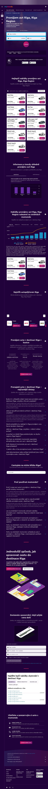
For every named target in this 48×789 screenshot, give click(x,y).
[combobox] (12, 30)
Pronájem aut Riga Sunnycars (14, 691)
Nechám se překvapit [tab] (13, 684)
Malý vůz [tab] (11, 224)
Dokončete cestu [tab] (33, 681)
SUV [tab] (31, 224)
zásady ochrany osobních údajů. (36, 663)
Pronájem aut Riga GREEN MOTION (15, 692)
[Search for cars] (2, 16)
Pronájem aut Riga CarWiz (13, 699)
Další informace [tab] (36, 174)
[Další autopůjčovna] (44, 316)
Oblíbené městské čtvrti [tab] (22, 681)
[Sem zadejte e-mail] (27, 654)
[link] (22, 102)
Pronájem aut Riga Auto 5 (13, 696)
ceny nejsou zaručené (31, 753)
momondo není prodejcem (26, 757)
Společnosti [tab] (16, 174)
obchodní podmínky (26, 663)
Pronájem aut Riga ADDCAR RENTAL (15, 694)
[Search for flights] (2, 10)
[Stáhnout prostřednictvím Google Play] (25, 63)
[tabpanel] (26, 189)
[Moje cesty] (2, 19)
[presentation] (32, 62)
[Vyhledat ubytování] (2, 13)
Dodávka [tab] (36, 224)
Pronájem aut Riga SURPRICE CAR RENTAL (16, 701)
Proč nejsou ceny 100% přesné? (26, 761)
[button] (2, 6)
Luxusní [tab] (41, 224)
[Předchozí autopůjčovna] (8, 316)
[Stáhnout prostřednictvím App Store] (32, 63)
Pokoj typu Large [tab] (25, 224)
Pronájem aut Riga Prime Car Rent (14, 698)
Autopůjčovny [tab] (12, 681)
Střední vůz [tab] (17, 224)
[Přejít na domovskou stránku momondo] (8, 6)
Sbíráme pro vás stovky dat (26, 759)
